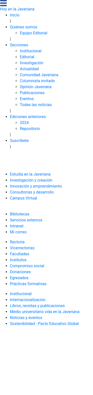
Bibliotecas (20, 214)
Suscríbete (19, 140)
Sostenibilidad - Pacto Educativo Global (44, 323)
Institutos (18, 260)
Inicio (14, 15)
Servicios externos (26, 220)
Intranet (17, 226)
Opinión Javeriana (36, 86)
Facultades (19, 254)
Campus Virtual (23, 198)
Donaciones (20, 271)
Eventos (27, 98)
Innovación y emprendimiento (36, 186)
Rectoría (17, 242)
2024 (24, 122)
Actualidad (29, 68)
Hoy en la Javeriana (17, 9)
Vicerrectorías (22, 248)
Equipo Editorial (33, 33)
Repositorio (30, 128)
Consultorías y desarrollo (32, 192)
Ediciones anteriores (28, 116)
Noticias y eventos (26, 317)
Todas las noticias (36, 104)
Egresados (19, 277)
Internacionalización (27, 299)
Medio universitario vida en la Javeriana (44, 311)
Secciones (19, 45)
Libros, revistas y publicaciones (37, 305)
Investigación (31, 63)
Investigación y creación (31, 180)
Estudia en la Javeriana (30, 174)
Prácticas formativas (28, 283)
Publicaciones (32, 92)
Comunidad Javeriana (39, 74)
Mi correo (18, 232)
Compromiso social (27, 265)
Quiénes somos (23, 27)
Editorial (27, 57)
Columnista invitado (37, 80)
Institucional (30, 51)
